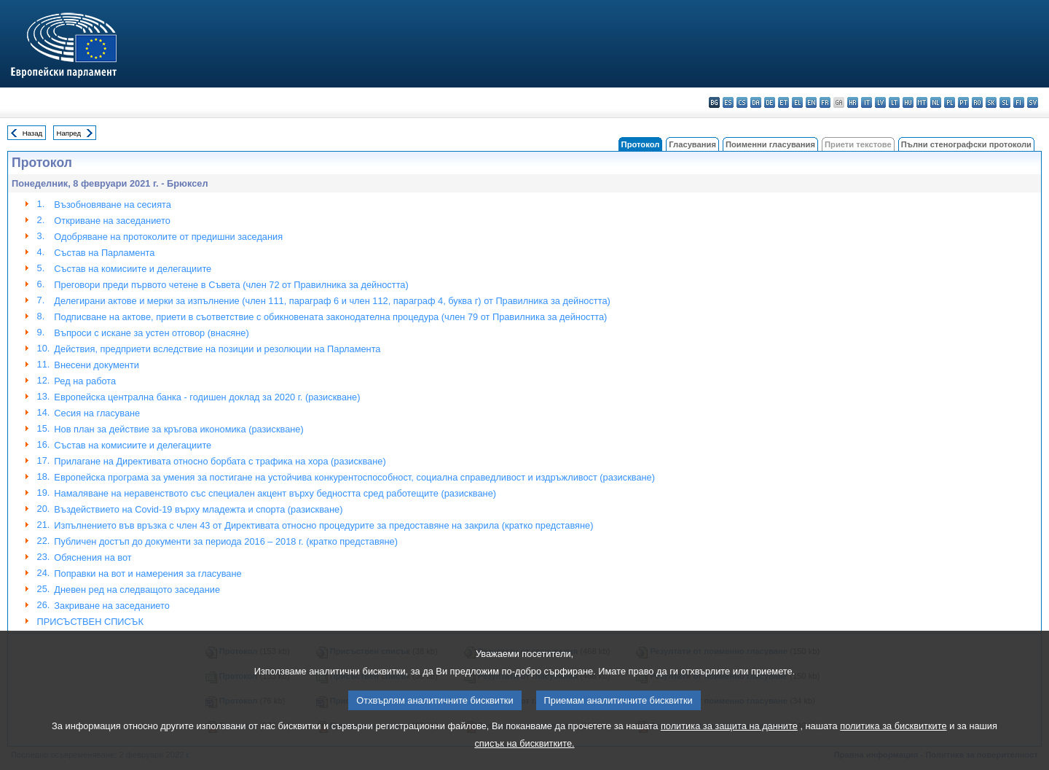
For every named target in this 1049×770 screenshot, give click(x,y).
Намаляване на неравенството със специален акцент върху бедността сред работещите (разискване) (275, 493)
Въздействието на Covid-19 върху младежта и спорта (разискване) (198, 509)
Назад (33, 133)
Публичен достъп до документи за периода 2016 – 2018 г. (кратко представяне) (226, 541)
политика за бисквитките (893, 736)
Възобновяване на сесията (112, 204)
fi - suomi (1018, 102)
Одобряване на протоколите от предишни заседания (168, 236)
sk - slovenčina (991, 102)
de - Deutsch (769, 102)
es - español (728, 102)
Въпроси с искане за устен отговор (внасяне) (151, 332)
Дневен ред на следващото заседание (137, 589)
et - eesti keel (783, 102)
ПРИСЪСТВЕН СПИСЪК (90, 621)
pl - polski (949, 102)
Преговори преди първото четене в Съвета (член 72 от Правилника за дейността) (231, 284)
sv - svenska (1032, 102)
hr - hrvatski (852, 102)
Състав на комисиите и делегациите (132, 268)
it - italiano (866, 102)
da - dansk (755, 102)
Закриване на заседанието (112, 605)
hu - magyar (908, 102)
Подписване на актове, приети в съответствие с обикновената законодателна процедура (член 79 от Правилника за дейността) (330, 316)
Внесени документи (96, 364)
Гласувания (692, 144)
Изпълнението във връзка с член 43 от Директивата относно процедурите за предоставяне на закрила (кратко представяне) (323, 525)
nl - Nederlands (935, 102)
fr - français (825, 102)
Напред (69, 133)
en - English (811, 102)
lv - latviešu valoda (880, 102)
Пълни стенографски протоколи (966, 144)
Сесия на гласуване (97, 413)
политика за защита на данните (729, 736)
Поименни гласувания (770, 144)
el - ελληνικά (797, 102)
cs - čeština (741, 102)
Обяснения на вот (92, 557)
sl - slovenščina (1004, 102)
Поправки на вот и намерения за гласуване (147, 573)
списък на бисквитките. (524, 754)
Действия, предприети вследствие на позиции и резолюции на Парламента (217, 348)
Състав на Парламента (104, 252)
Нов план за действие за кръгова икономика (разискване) (178, 429)
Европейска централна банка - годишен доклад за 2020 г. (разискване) (207, 397)
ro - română (977, 102)
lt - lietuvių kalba (894, 102)
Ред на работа (85, 381)
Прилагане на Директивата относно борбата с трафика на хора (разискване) (219, 461)
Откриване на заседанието (112, 220)
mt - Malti (921, 102)
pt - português (963, 102)
